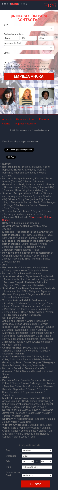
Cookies (6, 123)
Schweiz (49, 217)
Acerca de (7, 119)
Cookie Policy (23, 65)
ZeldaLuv (7, 107)
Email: (7, 53)
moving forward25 (46, 107)
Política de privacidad (11, 65)
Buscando (11, 455)
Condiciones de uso (25, 119)
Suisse (6, 220)
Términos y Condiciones (40, 63)
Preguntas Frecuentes (25, 123)
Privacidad (44, 119)
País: (8, 466)
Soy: (6, 25)
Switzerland (36, 217)
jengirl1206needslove (27, 107)
